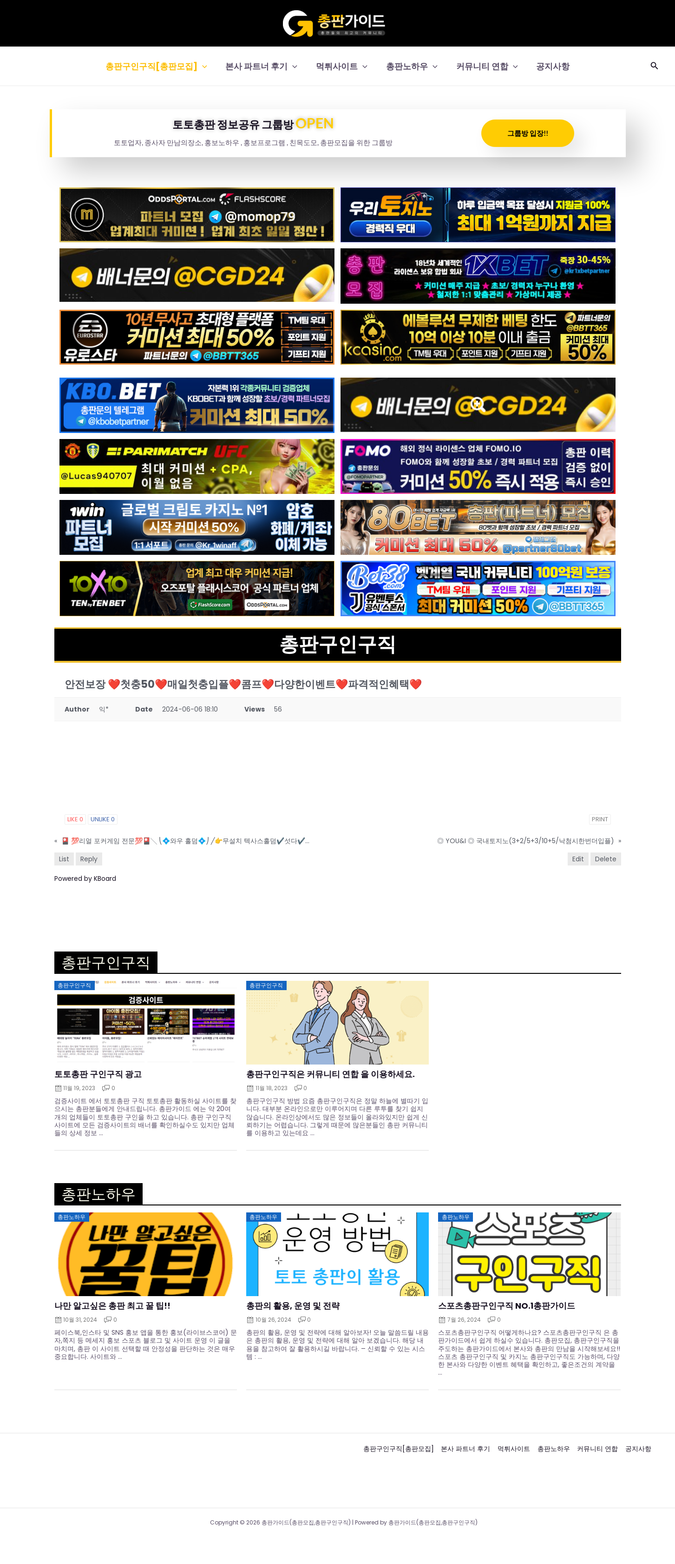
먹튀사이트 (342, 66)
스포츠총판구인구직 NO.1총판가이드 (506, 1305)
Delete (605, 859)
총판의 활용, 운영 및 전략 (293, 1305)
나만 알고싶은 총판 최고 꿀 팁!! (112, 1305)
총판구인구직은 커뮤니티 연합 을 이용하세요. (330, 1074)
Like (75, 819)
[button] (207, 66)
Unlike (103, 819)
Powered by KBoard (85, 878)
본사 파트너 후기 (264, 66)
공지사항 (548, 66)
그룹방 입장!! (527, 133)
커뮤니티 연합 (484, 66)
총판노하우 (411, 66)
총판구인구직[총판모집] (161, 66)
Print (600, 819)
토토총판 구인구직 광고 (98, 1074)
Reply (89, 859)
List (64, 859)
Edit (578, 859)
